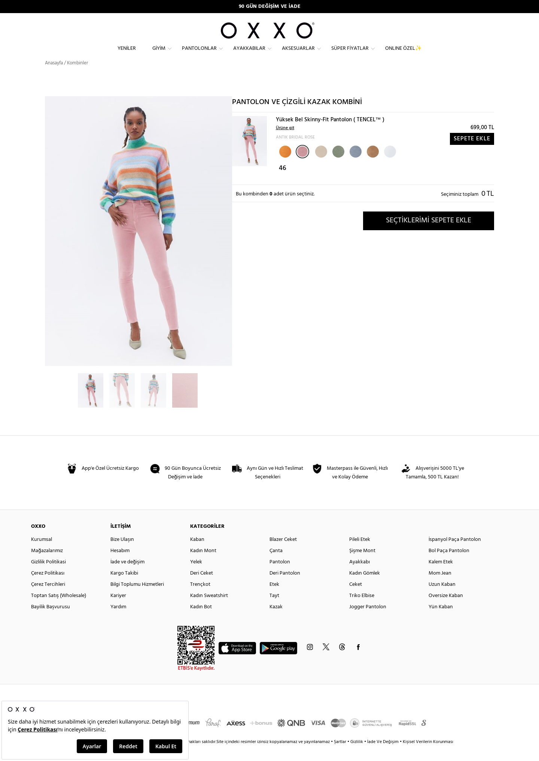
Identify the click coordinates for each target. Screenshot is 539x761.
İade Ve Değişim (383, 755)
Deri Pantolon (285, 586)
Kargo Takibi (124, 586)
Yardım (118, 620)
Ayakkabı (359, 575)
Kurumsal (41, 553)
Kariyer (118, 609)
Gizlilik (357, 755)
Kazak (276, 620)
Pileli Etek (359, 553)
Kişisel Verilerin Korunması (428, 755)
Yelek (196, 575)
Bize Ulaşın (122, 553)
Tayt (274, 609)
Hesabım (120, 564)
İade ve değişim (127, 575)
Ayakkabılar (249, 54)
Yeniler (127, 54)
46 (282, 181)
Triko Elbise (361, 609)
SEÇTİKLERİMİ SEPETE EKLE (428, 234)
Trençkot (200, 598)
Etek (274, 598)
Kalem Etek (441, 575)
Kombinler (77, 76)
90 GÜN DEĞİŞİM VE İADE (270, 6)
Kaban (197, 553)
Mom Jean (440, 586)
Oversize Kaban (446, 609)
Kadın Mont (203, 564)
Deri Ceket (201, 586)
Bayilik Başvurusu (50, 620)
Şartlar (340, 755)
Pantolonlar (199, 54)
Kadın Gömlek (364, 586)
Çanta (276, 564)
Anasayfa (54, 76)
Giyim (158, 54)
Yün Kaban (441, 620)
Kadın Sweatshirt (209, 609)
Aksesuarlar (298, 54)
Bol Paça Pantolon (449, 564)
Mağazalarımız (47, 564)
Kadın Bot (201, 620)
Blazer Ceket (283, 553)
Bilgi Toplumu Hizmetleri (137, 598)
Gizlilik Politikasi (48, 575)
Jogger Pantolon (367, 620)
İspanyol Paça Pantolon (455, 553)
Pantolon (280, 575)
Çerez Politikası (47, 586)
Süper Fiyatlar (350, 54)
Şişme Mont (362, 564)
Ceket (355, 598)
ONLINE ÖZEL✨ (403, 54)
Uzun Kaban (442, 598)
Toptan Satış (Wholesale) (58, 609)
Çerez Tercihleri (48, 598)
